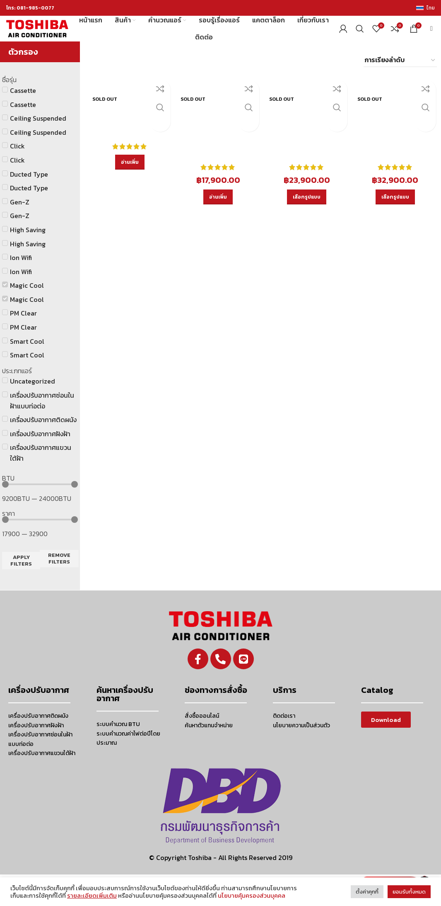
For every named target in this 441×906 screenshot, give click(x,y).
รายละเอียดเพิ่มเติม (92, 895)
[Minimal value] (40, 496)
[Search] (360, 35)
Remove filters (59, 571)
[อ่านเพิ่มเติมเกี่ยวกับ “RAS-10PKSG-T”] (128, 172)
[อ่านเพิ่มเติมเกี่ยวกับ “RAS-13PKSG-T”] (217, 186)
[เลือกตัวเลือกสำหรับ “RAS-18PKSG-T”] (307, 186)
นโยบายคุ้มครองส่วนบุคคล (251, 895)
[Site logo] (37, 34)
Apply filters (21, 573)
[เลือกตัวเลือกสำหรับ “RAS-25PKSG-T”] (396, 186)
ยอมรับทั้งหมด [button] (409, 892)
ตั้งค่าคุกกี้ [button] (367, 892)
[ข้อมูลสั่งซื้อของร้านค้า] (400, 72)
